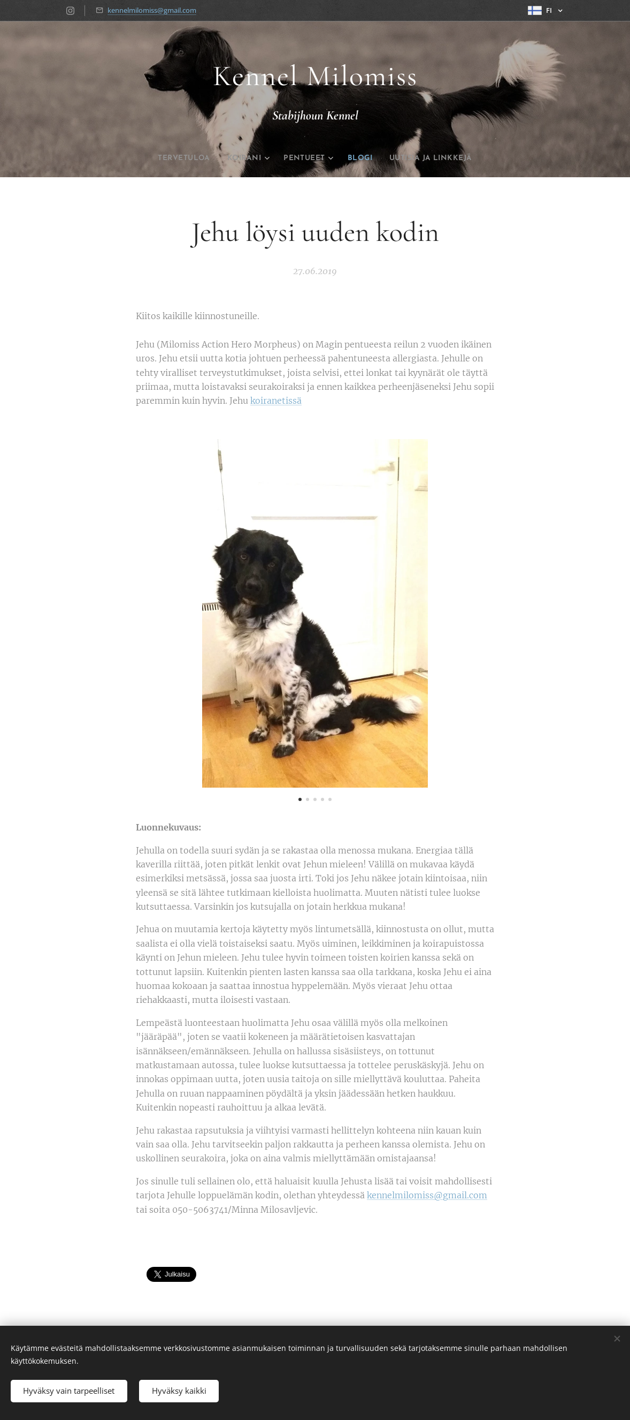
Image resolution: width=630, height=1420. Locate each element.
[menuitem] (168, 158)
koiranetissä (276, 401)
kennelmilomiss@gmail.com (151, 10)
